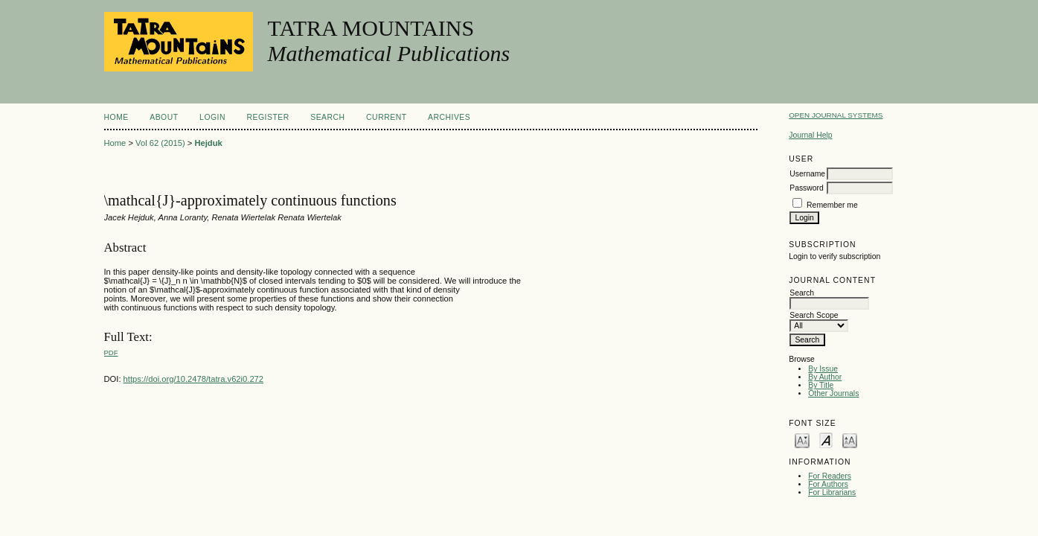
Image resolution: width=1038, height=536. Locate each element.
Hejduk (208, 142)
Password (806, 188)
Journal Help (810, 135)
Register (267, 117)
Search (327, 117)
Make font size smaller (802, 439)
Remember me (832, 205)
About (164, 117)
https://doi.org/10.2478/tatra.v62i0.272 (193, 378)
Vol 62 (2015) (160, 142)
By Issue (823, 369)
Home (116, 117)
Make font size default (825, 439)
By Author (825, 377)
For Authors (828, 484)
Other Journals (833, 393)
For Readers (829, 476)
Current (386, 117)
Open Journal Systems (835, 115)
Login (212, 117)
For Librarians (832, 492)
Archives (449, 117)
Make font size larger (849, 439)
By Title (820, 385)
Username (807, 174)
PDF (111, 352)
